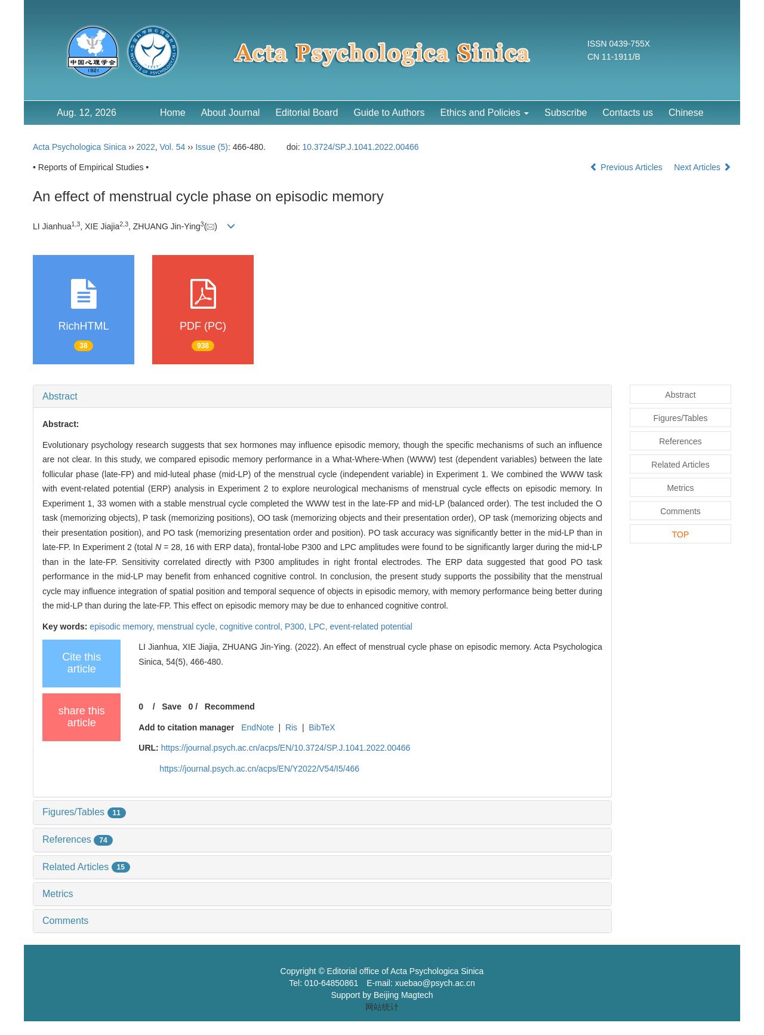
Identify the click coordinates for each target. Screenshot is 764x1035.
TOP (680, 534)
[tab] (322, 396)
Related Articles (86, 867)
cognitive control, (252, 626)
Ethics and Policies (484, 113)
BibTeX (322, 727)
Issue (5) (211, 147)
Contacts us (627, 113)
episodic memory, (123, 626)
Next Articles (702, 167)
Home (173, 113)
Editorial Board (306, 113)
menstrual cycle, (188, 626)
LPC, (319, 626)
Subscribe (565, 113)
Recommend (230, 706)
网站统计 (382, 1007)
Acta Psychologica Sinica (79, 147)
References (77, 839)
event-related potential (370, 626)
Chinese (686, 113)
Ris (291, 727)
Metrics (57, 894)
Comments (65, 921)
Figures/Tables (84, 812)
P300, (297, 626)
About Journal (230, 113)
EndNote (257, 727)
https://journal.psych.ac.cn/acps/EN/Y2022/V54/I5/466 (259, 768)
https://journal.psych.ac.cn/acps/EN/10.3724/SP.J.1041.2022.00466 (286, 748)
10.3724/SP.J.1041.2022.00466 (361, 147)
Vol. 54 (172, 147)
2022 (146, 147)
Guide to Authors (388, 113)
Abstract (60, 396)
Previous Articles (627, 167)
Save (171, 706)
